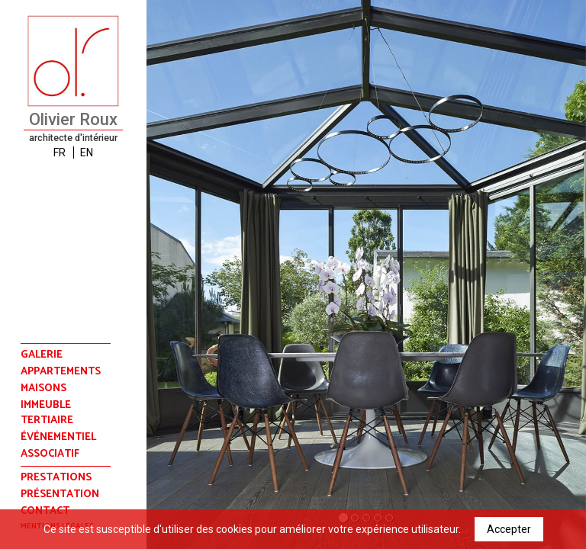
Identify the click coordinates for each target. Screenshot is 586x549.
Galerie (42, 355)
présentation (60, 494)
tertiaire (47, 421)
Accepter (509, 529)
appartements (61, 372)
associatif (50, 454)
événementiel (58, 437)
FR (59, 152)
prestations (56, 477)
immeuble (46, 405)
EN (86, 152)
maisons (43, 388)
